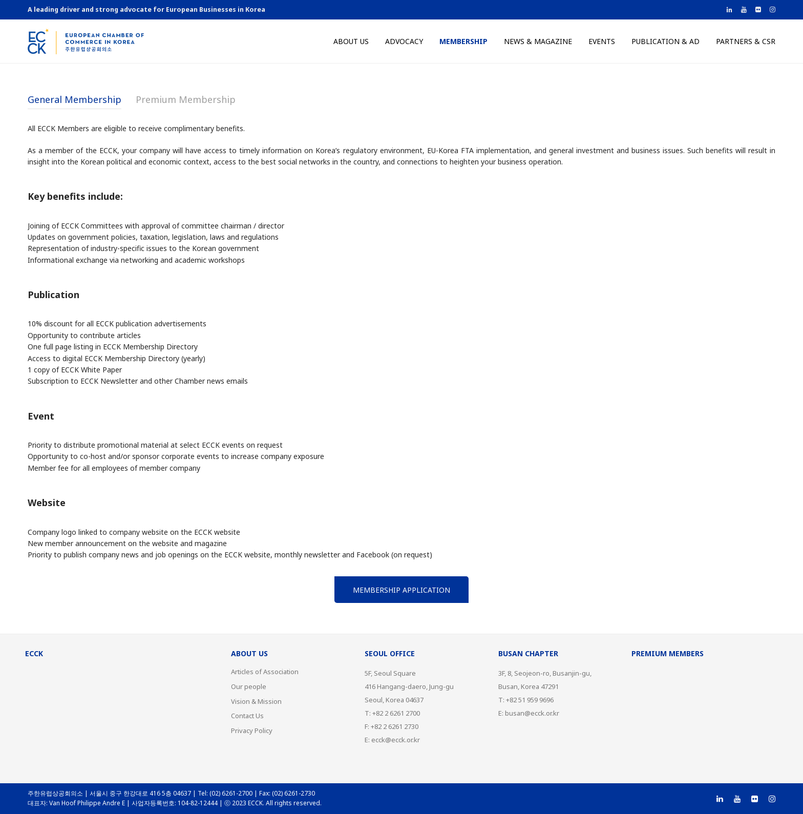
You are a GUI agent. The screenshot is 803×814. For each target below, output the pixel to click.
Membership (463, 41)
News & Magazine (538, 41)
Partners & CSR (745, 41)
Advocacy (404, 41)
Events (601, 41)
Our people (248, 686)
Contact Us (247, 715)
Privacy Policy (251, 730)
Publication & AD (665, 41)
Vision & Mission (256, 701)
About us (351, 41)
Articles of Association (265, 671)
